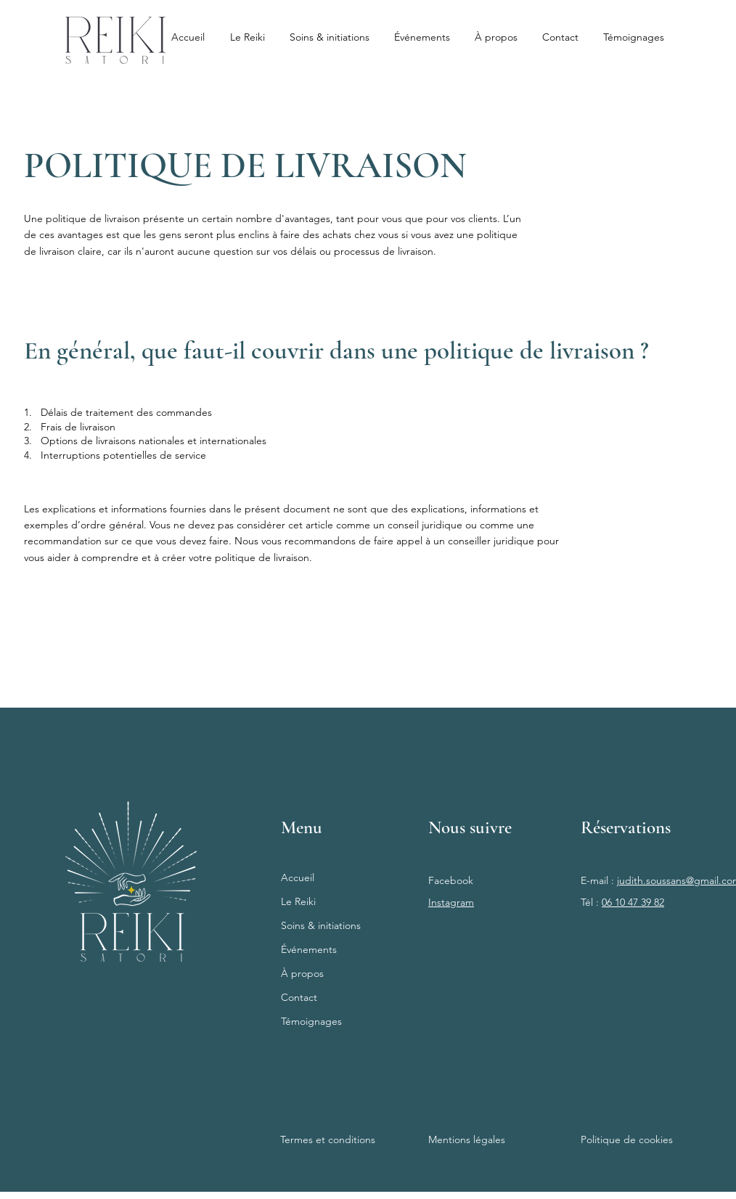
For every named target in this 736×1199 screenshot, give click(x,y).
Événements (309, 949)
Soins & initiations (321, 925)
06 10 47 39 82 (633, 902)
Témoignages (311, 1021)
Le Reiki (298, 901)
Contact (299, 997)
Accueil (297, 877)
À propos (302, 973)
